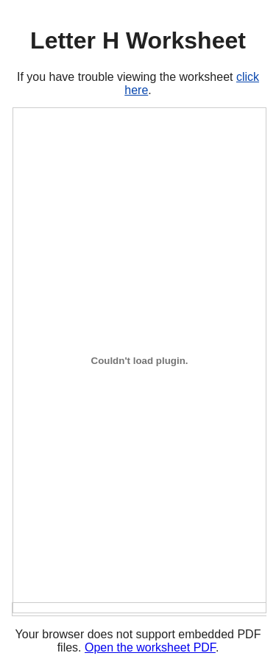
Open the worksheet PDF (150, 647)
